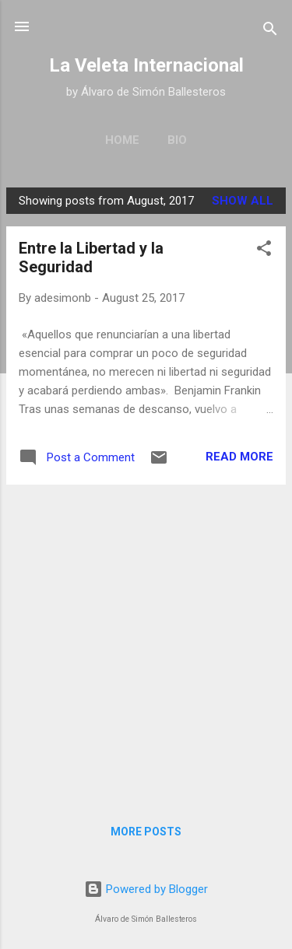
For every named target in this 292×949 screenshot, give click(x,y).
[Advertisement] (146, 643)
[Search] (270, 31)
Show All (242, 201)
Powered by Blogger (146, 889)
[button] (264, 251)
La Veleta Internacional (146, 65)
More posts (146, 831)
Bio (177, 140)
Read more (239, 457)
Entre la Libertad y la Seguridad (91, 257)
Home (122, 140)
